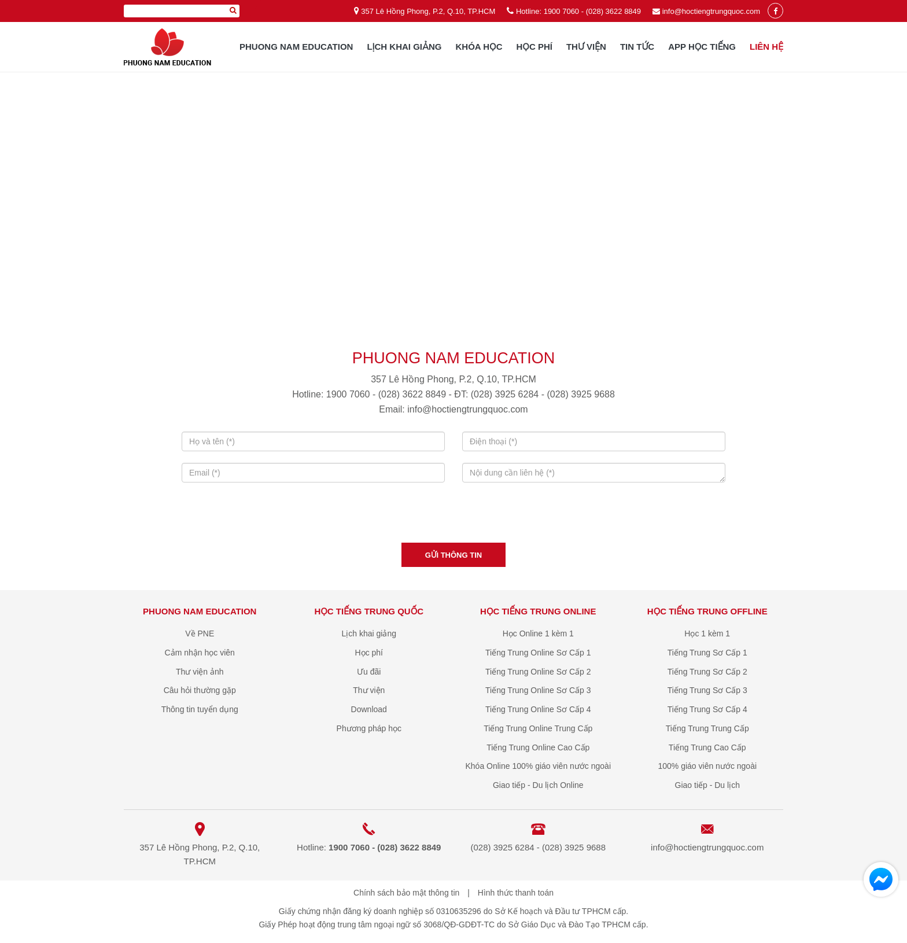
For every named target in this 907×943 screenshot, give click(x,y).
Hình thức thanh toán (516, 892)
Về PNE (199, 633)
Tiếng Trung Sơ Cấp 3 (707, 690)
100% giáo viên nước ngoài (707, 766)
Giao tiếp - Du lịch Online (538, 785)
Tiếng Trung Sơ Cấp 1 (707, 652)
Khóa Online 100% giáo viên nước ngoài (538, 766)
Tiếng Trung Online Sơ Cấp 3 (538, 690)
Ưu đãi (369, 671)
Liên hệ (766, 46)
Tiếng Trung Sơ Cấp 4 (707, 709)
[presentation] (453, 516)
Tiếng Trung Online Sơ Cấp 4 (538, 709)
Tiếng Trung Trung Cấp (707, 728)
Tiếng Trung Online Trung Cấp (538, 728)
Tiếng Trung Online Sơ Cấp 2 (538, 671)
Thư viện (586, 46)
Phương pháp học (369, 728)
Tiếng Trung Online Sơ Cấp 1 (538, 652)
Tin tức (637, 46)
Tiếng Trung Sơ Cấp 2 (707, 671)
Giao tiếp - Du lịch (707, 785)
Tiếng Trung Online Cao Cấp (537, 747)
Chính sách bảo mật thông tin (406, 892)
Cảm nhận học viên (200, 652)
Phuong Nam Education (296, 46)
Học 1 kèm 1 (707, 633)
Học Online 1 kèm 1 (538, 633)
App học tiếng (702, 46)
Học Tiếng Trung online (538, 611)
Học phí (534, 46)
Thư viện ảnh (200, 671)
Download (369, 709)
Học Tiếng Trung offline (707, 611)
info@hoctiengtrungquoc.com (711, 11)
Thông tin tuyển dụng (199, 709)
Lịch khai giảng (404, 46)
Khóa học (479, 46)
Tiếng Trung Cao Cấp (707, 747)
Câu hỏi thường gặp (200, 690)
